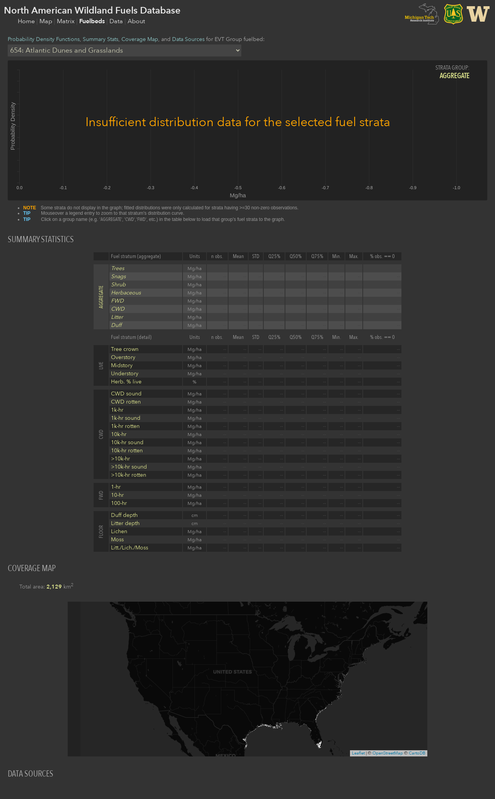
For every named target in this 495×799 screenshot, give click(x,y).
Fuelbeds (92, 21)
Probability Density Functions (44, 39)
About (136, 21)
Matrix (66, 21)
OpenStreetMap (387, 753)
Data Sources (188, 39)
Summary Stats (100, 39)
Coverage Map (139, 39)
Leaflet (358, 753)
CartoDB (417, 753)
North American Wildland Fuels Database (92, 10)
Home (27, 21)
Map (46, 21)
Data (117, 21)
